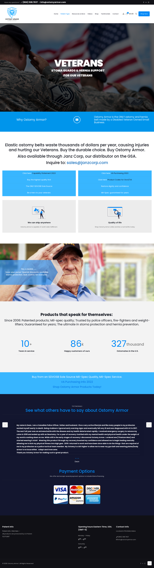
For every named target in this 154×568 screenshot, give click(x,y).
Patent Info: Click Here (10, 531)
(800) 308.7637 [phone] (30, 2)
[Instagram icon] (148, 2)
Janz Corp (73, 156)
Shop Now (144, 14)
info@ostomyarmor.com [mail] (53, 2)
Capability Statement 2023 (44, 173)
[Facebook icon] (143, 2)
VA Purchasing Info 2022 (77, 382)
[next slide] (149, 424)
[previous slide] (5, 424)
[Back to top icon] (150, 563)
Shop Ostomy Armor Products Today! (77, 387)
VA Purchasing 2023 (119, 173)
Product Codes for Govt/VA (120, 179)
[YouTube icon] (146, 2)
